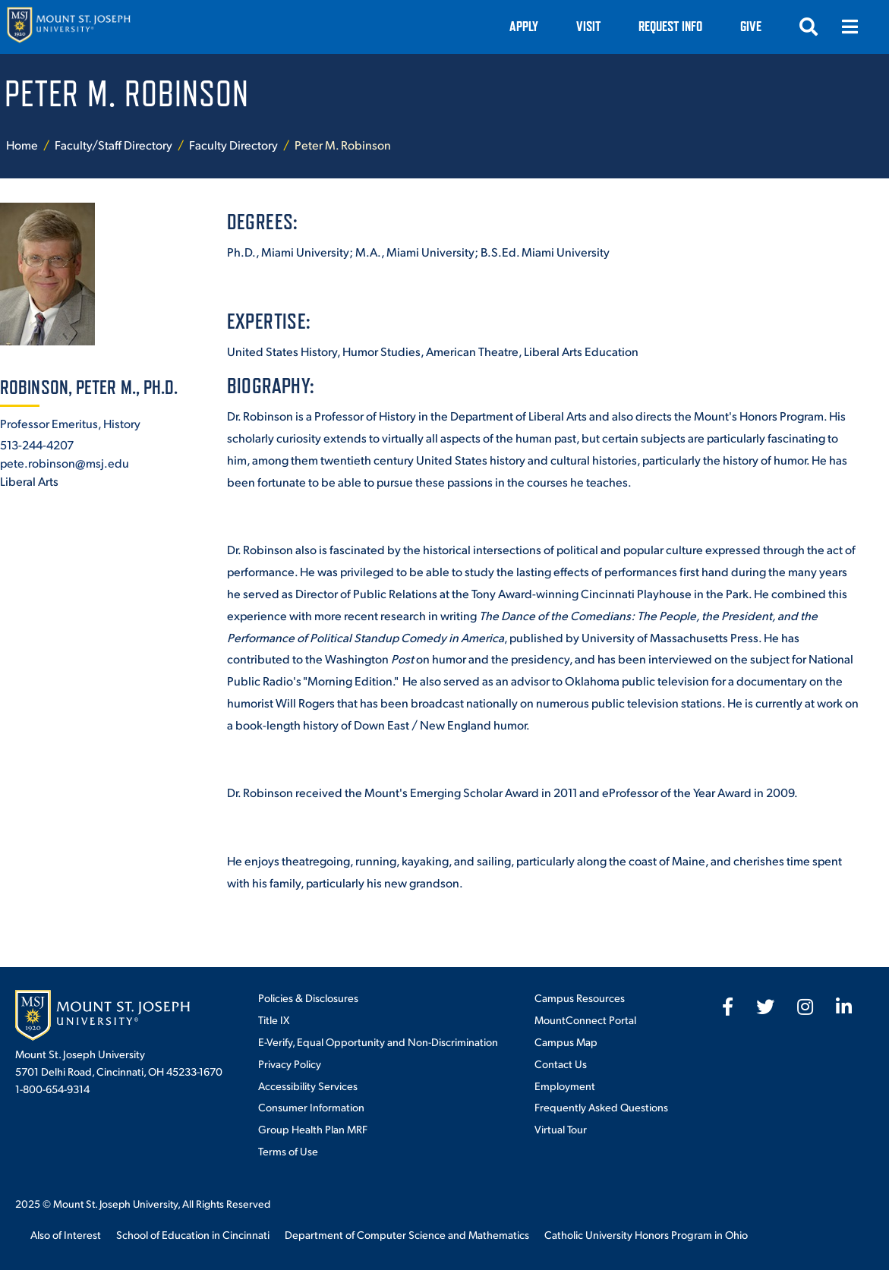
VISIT (588, 26)
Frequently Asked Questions (601, 1107)
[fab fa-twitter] (765, 1006)
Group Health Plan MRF (312, 1129)
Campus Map (565, 1041)
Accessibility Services (308, 1085)
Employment (564, 1085)
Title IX (273, 1019)
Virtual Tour (560, 1129)
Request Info (670, 26)
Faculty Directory (233, 145)
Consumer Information (311, 1107)
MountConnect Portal (585, 1019)
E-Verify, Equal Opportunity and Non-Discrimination (378, 1041)
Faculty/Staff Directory (113, 145)
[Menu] (849, 26)
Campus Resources (579, 997)
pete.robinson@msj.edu (64, 463)
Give (750, 26)
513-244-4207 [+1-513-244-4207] (37, 444)
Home (22, 145)
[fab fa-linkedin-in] (844, 1006)
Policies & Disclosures (308, 997)
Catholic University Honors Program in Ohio (646, 1234)
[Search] (808, 26)
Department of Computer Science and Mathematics (407, 1234)
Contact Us (560, 1063)
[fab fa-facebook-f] (727, 1006)
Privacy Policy (289, 1063)
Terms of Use (288, 1151)
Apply (523, 26)
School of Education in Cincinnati (193, 1234)
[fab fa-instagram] (805, 1006)
